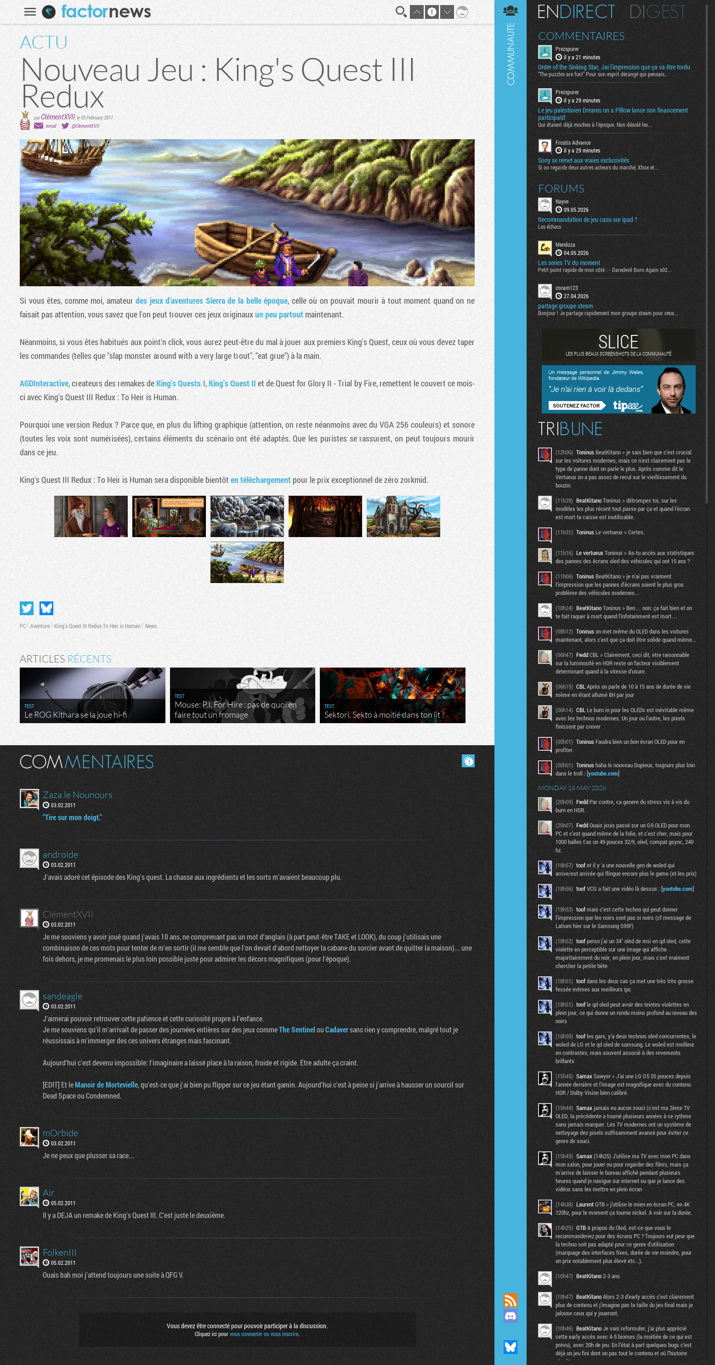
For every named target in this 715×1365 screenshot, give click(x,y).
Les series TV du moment (569, 262)
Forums (561, 188)
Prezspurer (567, 48)
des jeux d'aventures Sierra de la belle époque (212, 300)
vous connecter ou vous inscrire (264, 1333)
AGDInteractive (44, 383)
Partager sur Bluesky (46, 608)
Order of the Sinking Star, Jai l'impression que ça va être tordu (614, 67)
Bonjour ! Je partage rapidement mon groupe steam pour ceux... (608, 313)
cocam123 (567, 287)
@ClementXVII (85, 125)
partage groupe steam (565, 306)
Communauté (510, 637)
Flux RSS (510, 1300)
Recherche (402, 12)
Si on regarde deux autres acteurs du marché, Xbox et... (598, 167)
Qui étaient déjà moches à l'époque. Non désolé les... (595, 124)
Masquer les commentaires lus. (468, 760)
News (151, 625)
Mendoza (565, 244)
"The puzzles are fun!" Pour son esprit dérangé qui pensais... (603, 74)
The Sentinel (297, 1029)
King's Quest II (232, 383)
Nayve (562, 201)
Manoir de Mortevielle (106, 1084)
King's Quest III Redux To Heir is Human (97, 625)
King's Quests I (180, 383)
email (51, 125)
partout (291, 314)
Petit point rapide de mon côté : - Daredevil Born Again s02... (605, 269)
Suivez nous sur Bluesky (510, 1347)
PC (23, 625)
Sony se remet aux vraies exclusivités (583, 160)
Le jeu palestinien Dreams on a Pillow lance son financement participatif (613, 114)
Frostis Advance (573, 142)
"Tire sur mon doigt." (72, 817)
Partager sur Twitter (27, 608)
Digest (658, 11)
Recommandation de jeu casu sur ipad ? (587, 219)
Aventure (40, 625)
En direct (576, 11)
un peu (266, 314)
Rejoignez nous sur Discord (510, 1316)
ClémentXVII (58, 116)
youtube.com (603, 773)
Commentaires (581, 36)
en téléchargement (261, 479)
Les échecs (549, 226)
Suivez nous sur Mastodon (510, 1331)
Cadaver (336, 1029)
